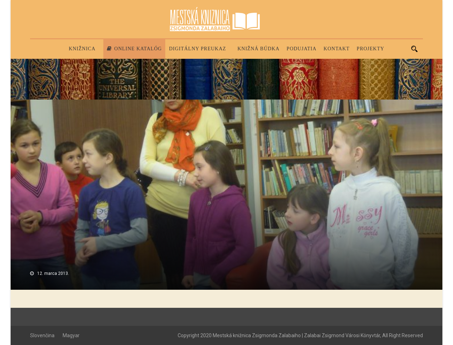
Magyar (71, 335)
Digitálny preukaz (197, 48)
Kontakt (336, 48)
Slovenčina (42, 335)
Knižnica (82, 48)
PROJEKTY (370, 48)
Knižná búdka (258, 48)
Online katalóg (134, 48)
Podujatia (301, 48)
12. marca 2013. (53, 273)
